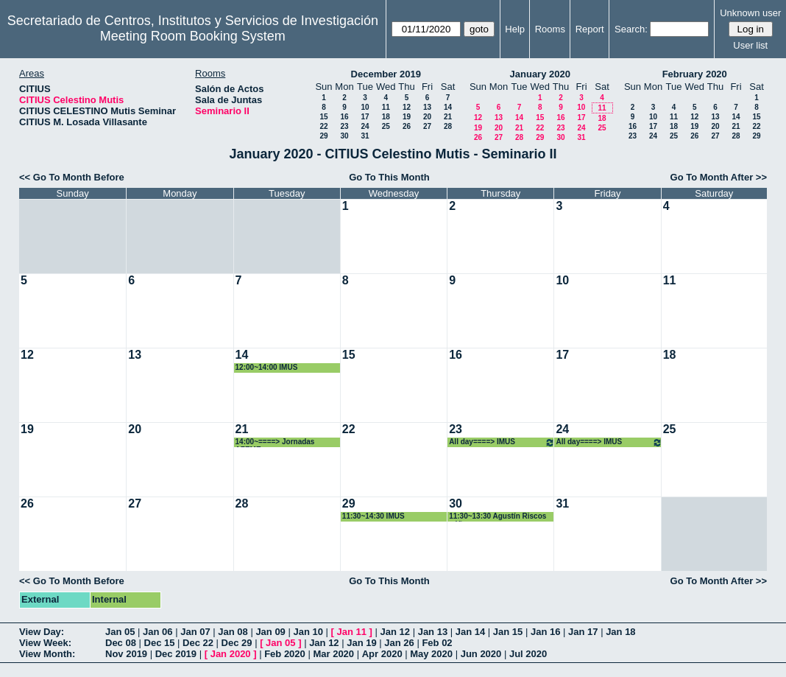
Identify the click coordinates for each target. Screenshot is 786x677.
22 (323, 126)
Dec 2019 (175, 653)
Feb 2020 (284, 653)
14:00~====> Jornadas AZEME (275, 442)
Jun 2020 (481, 653)
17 (365, 117)
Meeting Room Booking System (193, 36)
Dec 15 (159, 642)
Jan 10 (307, 631)
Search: (631, 29)
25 (386, 126)
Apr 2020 (382, 653)
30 (344, 136)
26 (407, 126)
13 (427, 107)
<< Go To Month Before (71, 177)
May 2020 (431, 653)
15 (323, 117)
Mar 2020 (333, 653)
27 (427, 126)
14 (448, 107)
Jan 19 (361, 642)
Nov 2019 (126, 653)
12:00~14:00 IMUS (267, 367)
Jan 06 (157, 631)
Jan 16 (545, 631)
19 (407, 117)
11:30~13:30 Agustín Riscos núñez (497, 517)
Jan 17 (583, 631)
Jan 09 (270, 631)
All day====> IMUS (502, 442)
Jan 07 (195, 631)
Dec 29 (237, 642)
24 (365, 126)
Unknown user (750, 12)
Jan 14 (470, 631)
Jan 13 (432, 631)
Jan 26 (399, 642)
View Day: (41, 631)
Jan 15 (508, 631)
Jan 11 (352, 631)
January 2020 (540, 74)
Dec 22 (198, 642)
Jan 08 (232, 631)
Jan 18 (620, 631)
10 (365, 107)
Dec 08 (120, 642)
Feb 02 (437, 642)
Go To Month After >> (718, 177)
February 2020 (694, 74)
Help (515, 29)
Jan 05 (120, 631)
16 (344, 117)
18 (386, 117)
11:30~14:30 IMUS (373, 516)
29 (323, 136)
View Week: (45, 642)
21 (448, 117)
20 (427, 117)
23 (344, 126)
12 (407, 107)
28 (448, 126)
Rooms (550, 29)
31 (365, 136)
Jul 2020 (528, 653)
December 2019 (386, 74)
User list (750, 45)
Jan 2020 (230, 653)
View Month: (47, 653)
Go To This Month (389, 177)
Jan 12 (395, 631)
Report (590, 29)
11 (386, 107)
